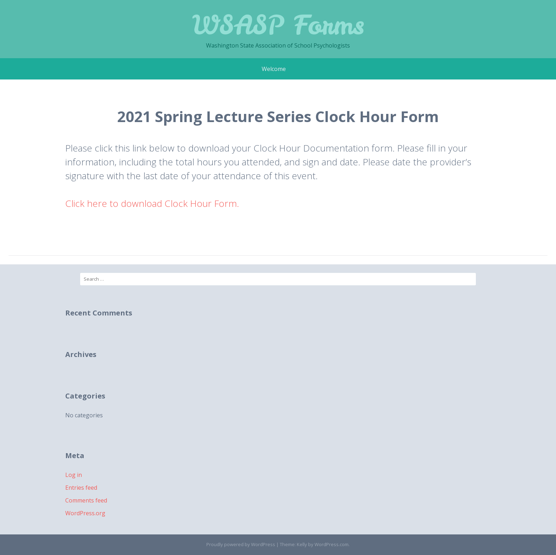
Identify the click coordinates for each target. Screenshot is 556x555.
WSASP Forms (278, 24)
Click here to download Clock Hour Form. (152, 203)
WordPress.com (332, 544)
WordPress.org (85, 513)
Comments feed (86, 500)
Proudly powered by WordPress (240, 544)
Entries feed (81, 487)
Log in (73, 475)
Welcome (274, 69)
